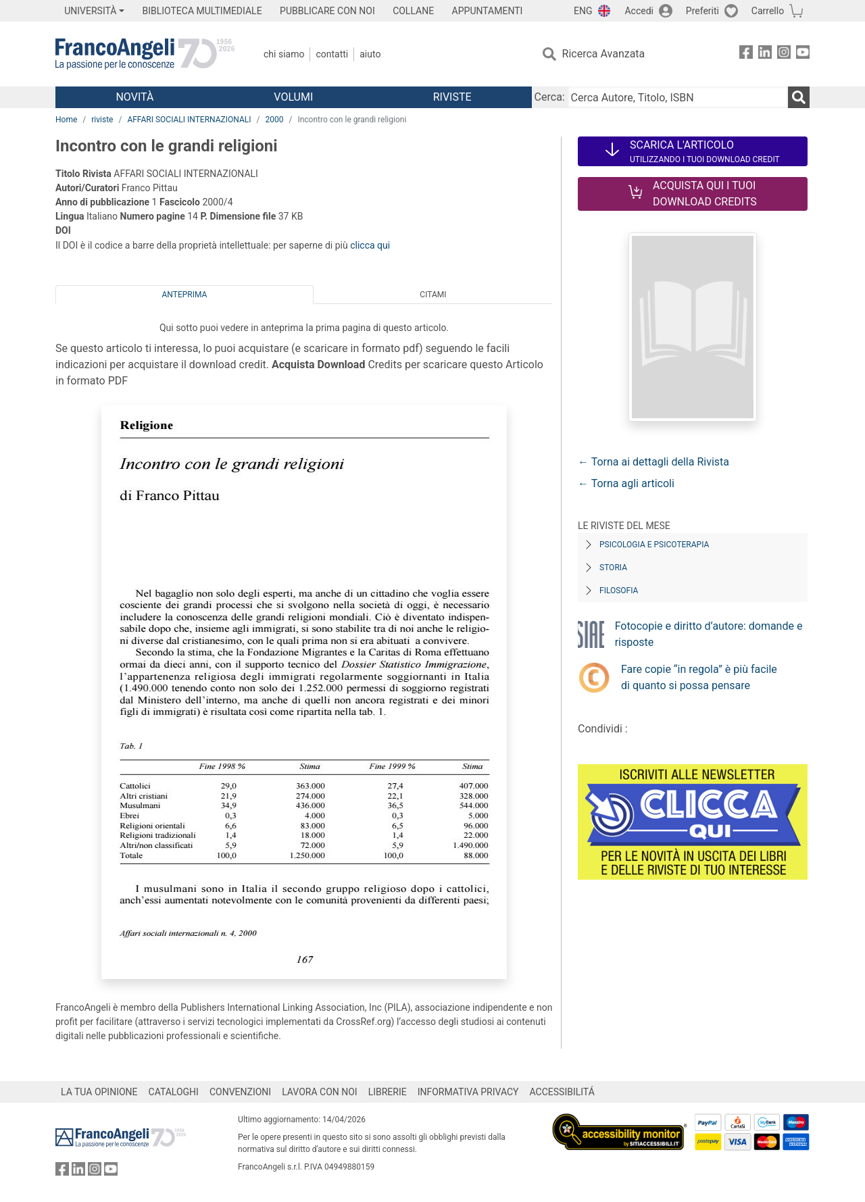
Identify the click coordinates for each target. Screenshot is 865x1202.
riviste (102, 119)
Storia (613, 567)
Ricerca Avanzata (603, 53)
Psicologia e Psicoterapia (654, 544)
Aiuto (370, 54)
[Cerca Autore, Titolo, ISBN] (678, 97)
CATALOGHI (174, 1091)
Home (66, 119)
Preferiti (702, 10)
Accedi (638, 10)
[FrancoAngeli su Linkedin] (765, 54)
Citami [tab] (433, 294)
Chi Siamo (284, 54)
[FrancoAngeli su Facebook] (746, 54)
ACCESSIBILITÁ (562, 1091)
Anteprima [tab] (184, 294)
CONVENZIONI (240, 1091)
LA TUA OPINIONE (99, 1091)
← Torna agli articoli (626, 483)
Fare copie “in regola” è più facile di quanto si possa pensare (699, 677)
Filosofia (618, 590)
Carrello (767, 10)
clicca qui (370, 245)
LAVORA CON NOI (319, 1091)
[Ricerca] (799, 97)
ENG (583, 10)
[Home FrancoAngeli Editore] (144, 54)
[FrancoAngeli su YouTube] (803, 54)
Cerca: (550, 97)
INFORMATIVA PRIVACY (468, 1091)
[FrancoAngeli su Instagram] (784, 54)
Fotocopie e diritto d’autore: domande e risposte (709, 634)
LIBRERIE (387, 1091)
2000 (274, 119)
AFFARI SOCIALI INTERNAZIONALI (189, 119)
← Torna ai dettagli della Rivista (653, 461)
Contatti (332, 54)
